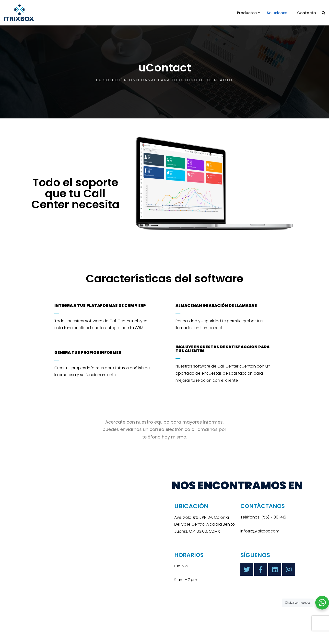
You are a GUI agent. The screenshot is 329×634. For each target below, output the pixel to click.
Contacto (306, 12)
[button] (259, 13)
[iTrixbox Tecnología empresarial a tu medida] (19, 12)
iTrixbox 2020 (71, 628)
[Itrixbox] (91, 536)
